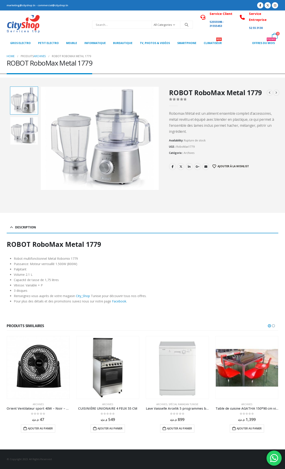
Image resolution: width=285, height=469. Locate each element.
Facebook (172, 166)
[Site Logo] (23, 25)
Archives (189, 153)
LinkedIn (189, 166)
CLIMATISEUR (213, 42)
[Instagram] (275, 5)
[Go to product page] (38, 367)
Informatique (95, 43)
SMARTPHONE (186, 43)
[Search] (186, 24)
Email (205, 166)
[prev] (270, 93)
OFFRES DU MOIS (264, 42)
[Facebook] (260, 5)
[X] (268, 5)
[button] (269, 325)
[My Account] (264, 36)
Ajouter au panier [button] (40, 428)
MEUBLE (71, 43)
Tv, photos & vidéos (155, 43)
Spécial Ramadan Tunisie (183, 404)
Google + (197, 166)
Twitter (180, 166)
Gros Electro (20, 43)
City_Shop (83, 296)
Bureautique (122, 43)
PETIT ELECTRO (48, 43)
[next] (276, 93)
